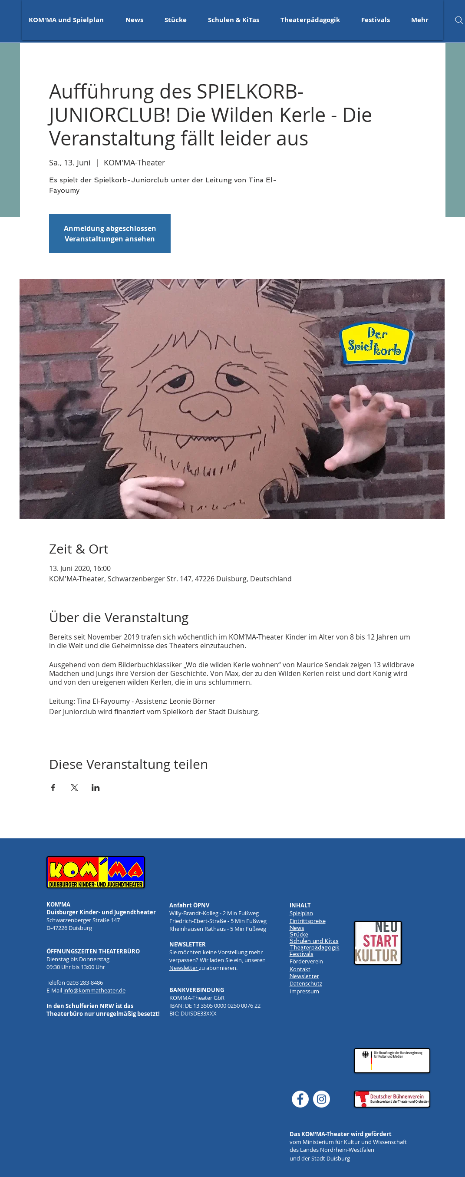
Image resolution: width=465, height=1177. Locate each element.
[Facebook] (300, 1099)
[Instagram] (321, 1099)
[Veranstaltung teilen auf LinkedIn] (96, 787)
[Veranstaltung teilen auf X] (74, 787)
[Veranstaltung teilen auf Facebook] (53, 787)
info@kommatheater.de (94, 990)
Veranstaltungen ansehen (110, 239)
